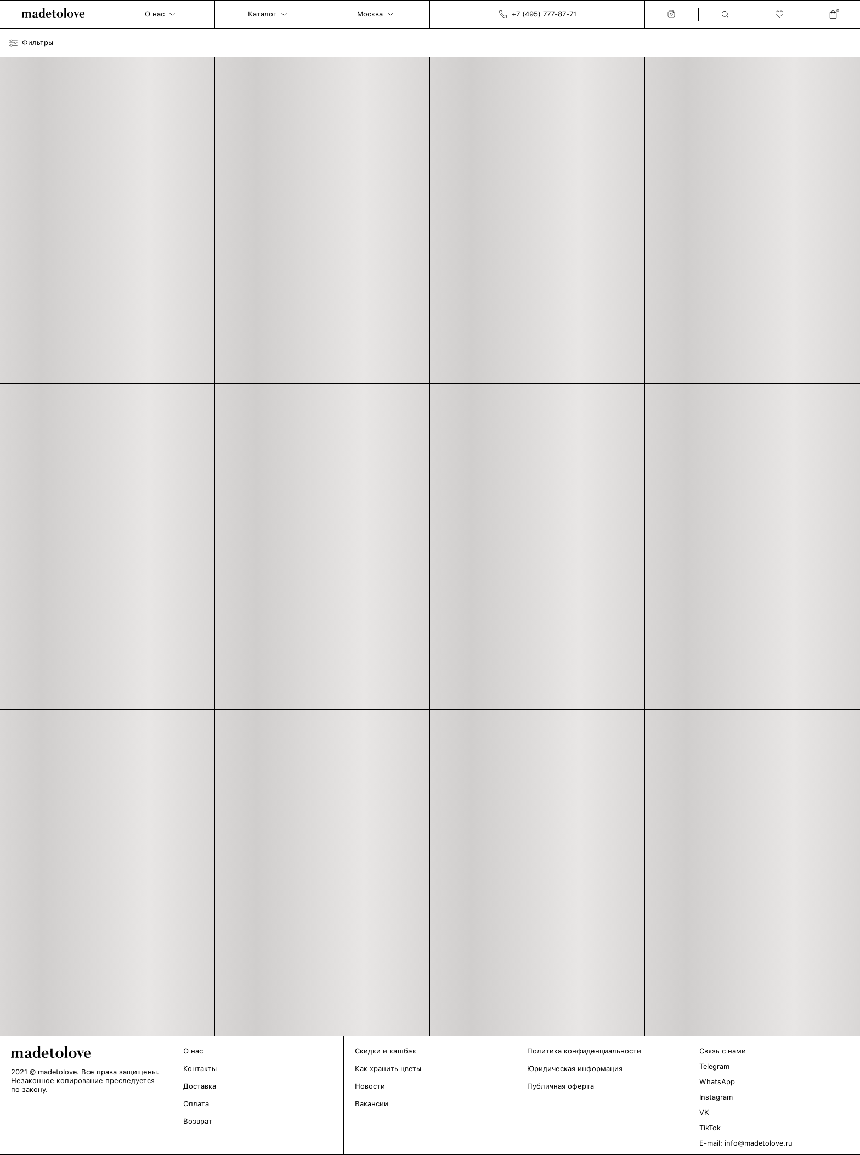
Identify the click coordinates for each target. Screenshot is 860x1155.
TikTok (710, 1128)
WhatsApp (717, 1082)
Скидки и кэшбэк (385, 1051)
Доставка (199, 1086)
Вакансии (371, 1104)
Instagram (716, 1097)
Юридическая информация (575, 1068)
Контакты (200, 1068)
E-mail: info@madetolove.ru (746, 1143)
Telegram (714, 1066)
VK (704, 1112)
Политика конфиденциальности (584, 1051)
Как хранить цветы (388, 1068)
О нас (193, 1051)
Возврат (197, 1121)
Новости (370, 1086)
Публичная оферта (560, 1086)
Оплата (196, 1104)
